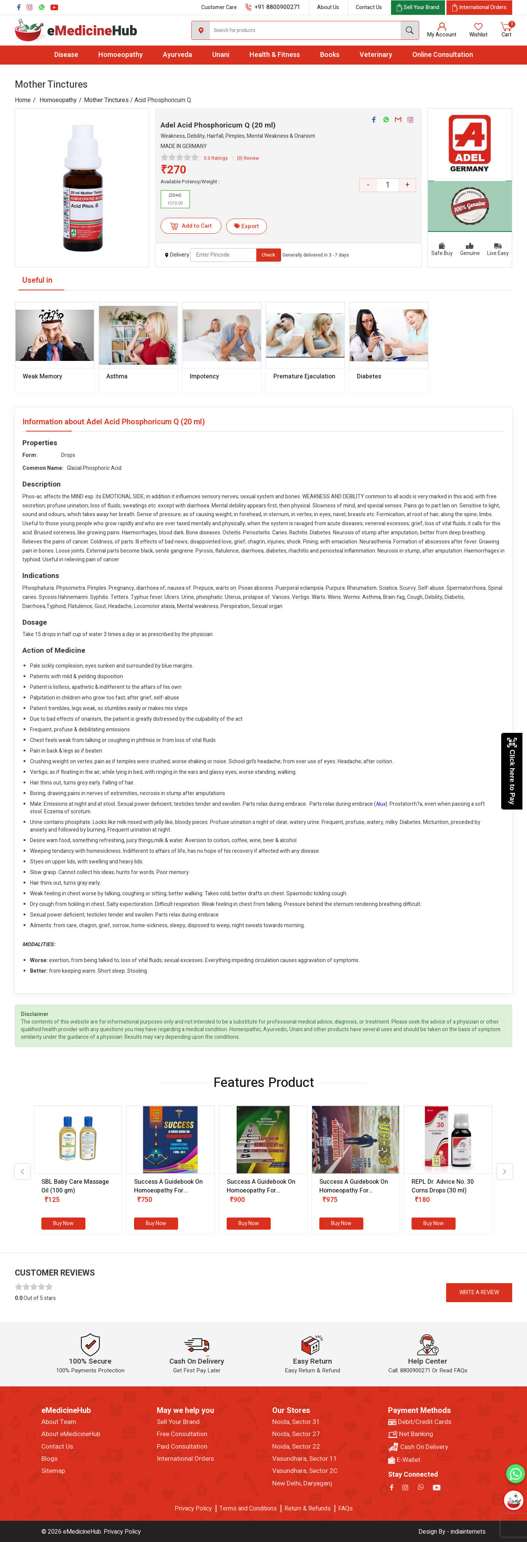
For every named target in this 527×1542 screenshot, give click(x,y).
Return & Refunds (307, 1508)
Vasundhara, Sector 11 (304, 1458)
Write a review (479, 1292)
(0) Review (248, 158)
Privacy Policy (193, 1508)
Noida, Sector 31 (296, 1422)
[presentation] (22, 1171)
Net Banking (410, 1434)
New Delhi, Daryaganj (302, 1483)
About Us (328, 7)
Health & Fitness (274, 55)
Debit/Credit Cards (419, 1422)
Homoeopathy (120, 55)
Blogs (49, 1458)
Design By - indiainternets (452, 1531)
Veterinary (376, 55)
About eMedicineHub (70, 1434)
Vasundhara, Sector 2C (305, 1471)
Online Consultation (442, 55)
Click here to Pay (512, 770)
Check (268, 254)
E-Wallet (404, 1460)
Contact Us (369, 7)
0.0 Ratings (216, 158)
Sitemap (53, 1471)
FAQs (345, 1508)
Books (329, 55)
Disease (66, 55)
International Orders (185, 1458)
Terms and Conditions (248, 1508)
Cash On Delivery (418, 1447)
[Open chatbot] (514, 1500)
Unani (220, 55)
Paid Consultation (182, 1446)
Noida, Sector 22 (296, 1446)
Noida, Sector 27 (296, 1434)
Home (23, 100)
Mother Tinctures (106, 100)
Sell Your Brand (178, 1422)
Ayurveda (177, 55)
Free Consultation (182, 1434)
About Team (58, 1422)
